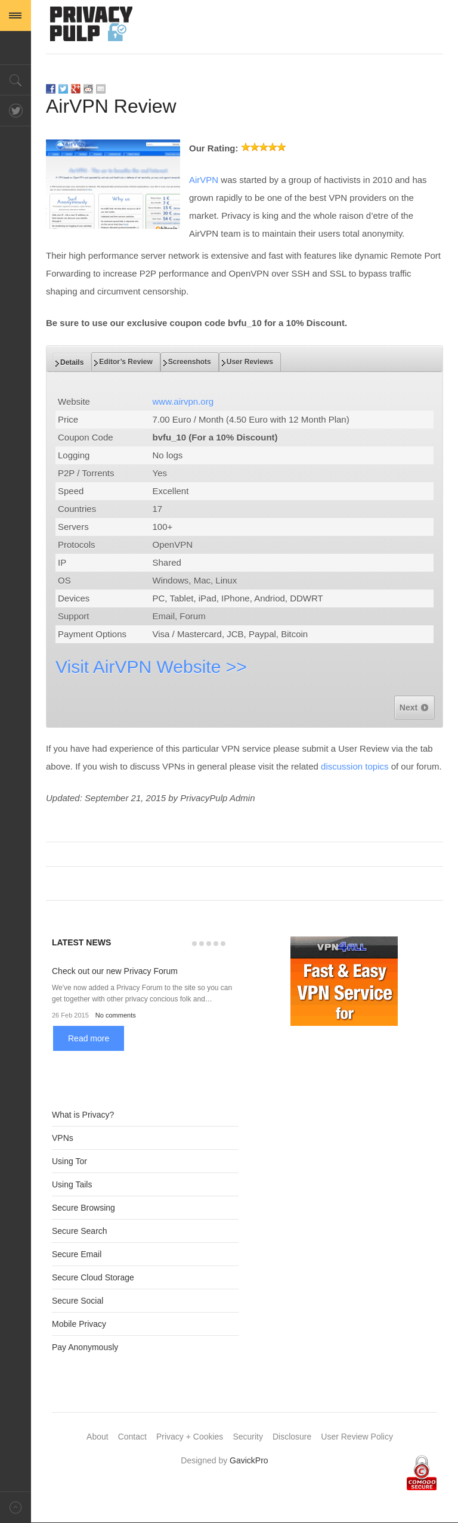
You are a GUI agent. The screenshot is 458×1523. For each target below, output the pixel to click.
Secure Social (77, 1300)
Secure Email (76, 1254)
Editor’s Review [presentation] (125, 362)
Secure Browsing (83, 1207)
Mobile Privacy (79, 1324)
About (97, 1436)
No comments (115, 1015)
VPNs (62, 1138)
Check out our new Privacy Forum (115, 971)
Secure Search (79, 1231)
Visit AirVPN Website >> (151, 667)
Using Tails (72, 1184)
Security (248, 1436)
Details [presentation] (71, 362)
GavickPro (249, 1460)
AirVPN (203, 180)
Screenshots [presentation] (189, 362)
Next (414, 707)
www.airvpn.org (183, 401)
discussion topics (354, 766)
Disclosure (292, 1436)
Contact (132, 1436)
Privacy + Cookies (189, 1436)
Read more (88, 1038)
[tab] (71, 362)
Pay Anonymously (85, 1347)
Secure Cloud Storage (93, 1277)
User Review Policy (357, 1436)
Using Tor (69, 1161)
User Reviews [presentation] (250, 362)
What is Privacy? (83, 1114)
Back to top (15, 1507)
